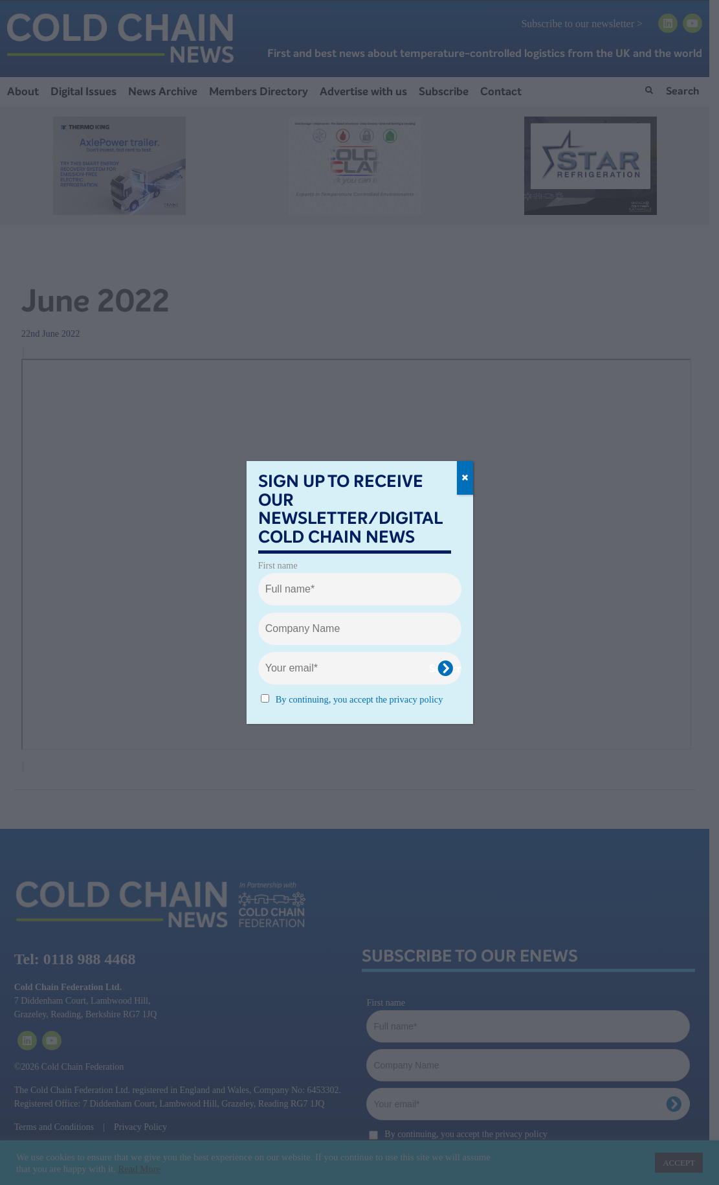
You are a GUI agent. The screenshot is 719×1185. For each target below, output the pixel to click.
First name (278, 565)
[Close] (465, 478)
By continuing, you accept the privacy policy (359, 699)
